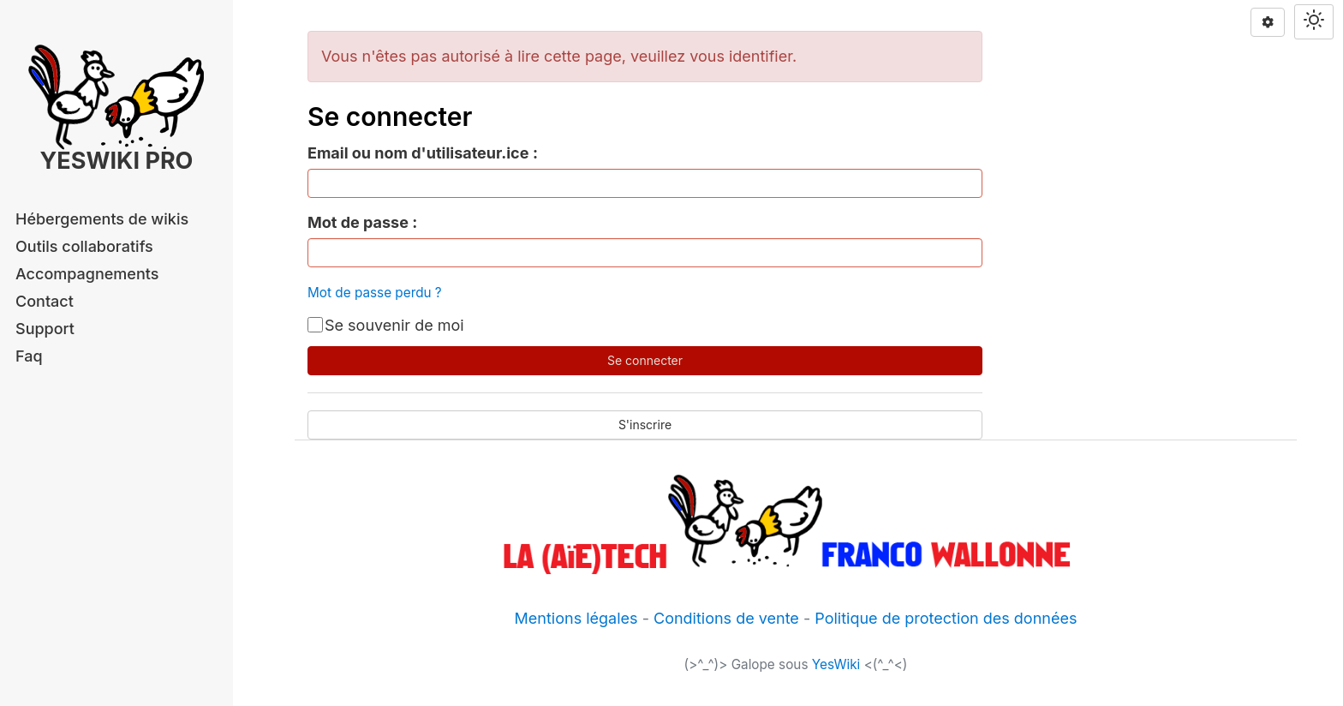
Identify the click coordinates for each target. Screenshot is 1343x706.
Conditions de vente (726, 618)
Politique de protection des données (946, 618)
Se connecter (645, 360)
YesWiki (836, 664)
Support (45, 329)
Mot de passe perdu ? (374, 292)
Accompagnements (86, 274)
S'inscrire (645, 424)
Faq (29, 356)
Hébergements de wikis (101, 219)
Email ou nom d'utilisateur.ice (417, 153)
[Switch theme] (1314, 21)
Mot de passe (358, 222)
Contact (44, 301)
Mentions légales (576, 618)
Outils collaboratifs (84, 246)
